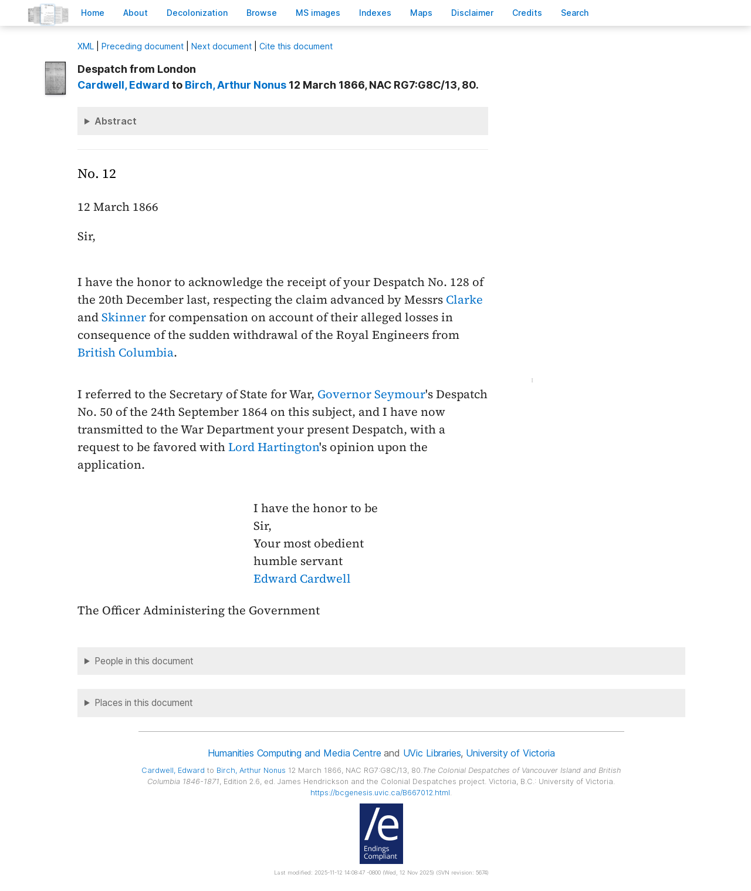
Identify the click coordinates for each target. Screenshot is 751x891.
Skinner (124, 317)
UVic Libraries (432, 753)
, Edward (123, 85)
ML (85, 46)
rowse (261, 13)
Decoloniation (197, 13)
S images (318, 13)
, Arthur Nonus (235, 85)
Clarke (464, 299)
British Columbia (125, 352)
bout (135, 13)
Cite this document (296, 46)
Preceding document (143, 46)
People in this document (144, 661)
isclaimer (472, 13)
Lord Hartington (273, 447)
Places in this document (143, 702)
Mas (421, 13)
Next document (221, 46)
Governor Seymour (371, 394)
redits (527, 13)
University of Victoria (510, 753)
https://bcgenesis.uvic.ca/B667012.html (380, 792)
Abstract (115, 121)
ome (92, 13)
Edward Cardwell (302, 578)
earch (575, 13)
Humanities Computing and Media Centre (294, 753)
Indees (375, 13)
